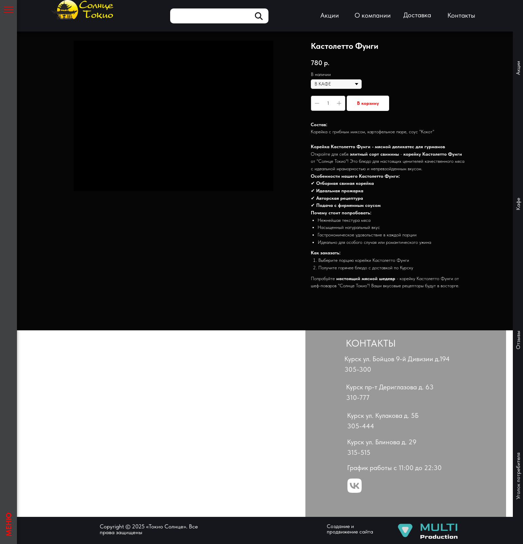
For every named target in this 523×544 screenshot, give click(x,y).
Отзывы (518, 340)
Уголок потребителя (518, 476)
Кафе (518, 204)
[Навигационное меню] (8, 10)
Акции (518, 68)
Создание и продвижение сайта (350, 529)
